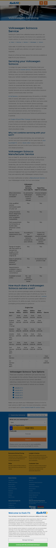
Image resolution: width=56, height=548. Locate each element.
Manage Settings (28, 540)
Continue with (28, 545)
